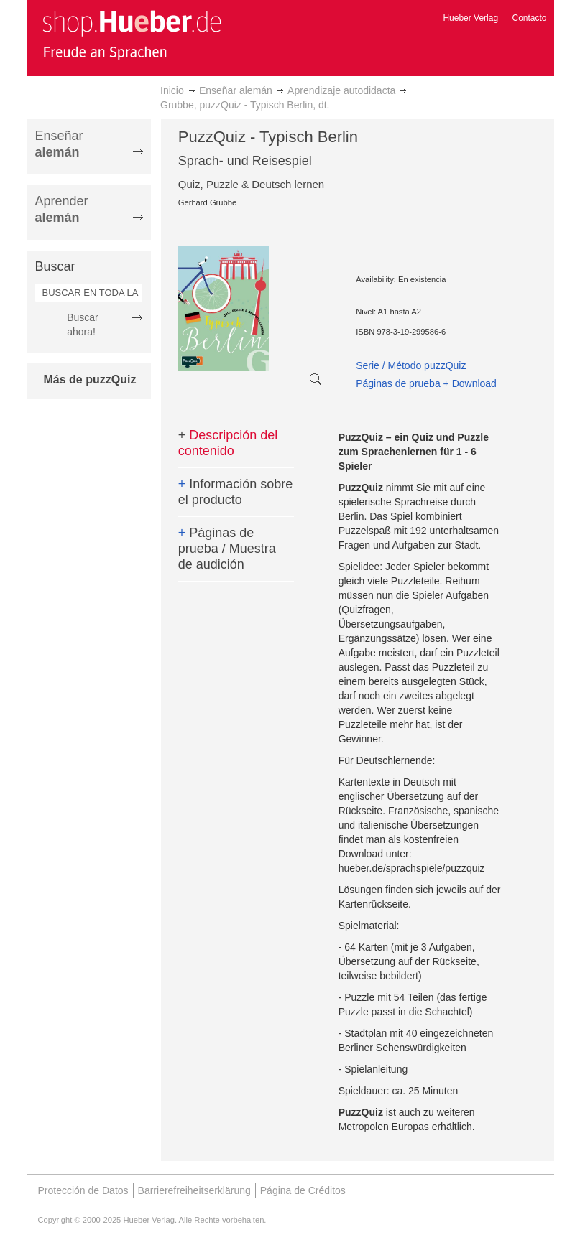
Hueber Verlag (470, 18)
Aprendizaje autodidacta (341, 90)
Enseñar (59, 144)
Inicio (172, 90)
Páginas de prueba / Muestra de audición (227, 548)
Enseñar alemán (235, 90)
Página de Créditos (303, 1190)
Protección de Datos (83, 1190)
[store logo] (131, 34)
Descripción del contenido (228, 443)
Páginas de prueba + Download (426, 383)
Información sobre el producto (235, 492)
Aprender (61, 209)
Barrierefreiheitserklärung (194, 1190)
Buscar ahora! (82, 324)
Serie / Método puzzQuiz (411, 365)
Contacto (529, 18)
